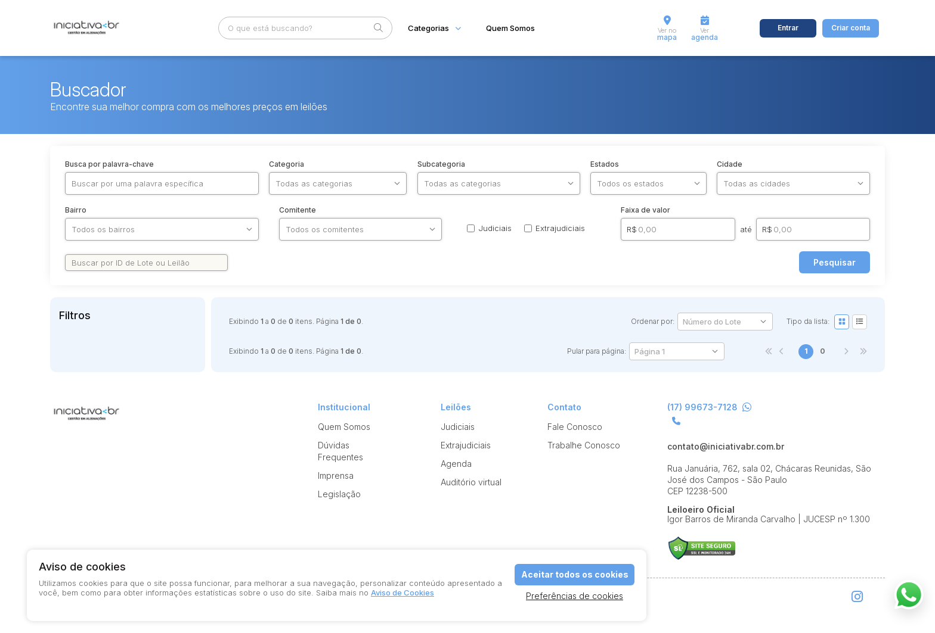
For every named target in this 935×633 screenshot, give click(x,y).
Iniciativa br (85, 28)
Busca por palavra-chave (109, 164)
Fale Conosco (574, 427)
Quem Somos (510, 28)
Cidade (729, 164)
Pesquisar (834, 262)
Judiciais (458, 427)
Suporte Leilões (701, 548)
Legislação (339, 494)
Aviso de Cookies (402, 592)
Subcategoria (441, 164)
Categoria (286, 164)
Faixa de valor (645, 210)
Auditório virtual (471, 482)
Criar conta (850, 27)
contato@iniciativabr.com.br (725, 446)
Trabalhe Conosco (583, 445)
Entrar (788, 27)
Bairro (75, 210)
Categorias (428, 28)
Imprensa (336, 475)
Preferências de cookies (574, 596)
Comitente (297, 210)
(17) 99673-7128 (709, 408)
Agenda (456, 464)
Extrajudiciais (466, 445)
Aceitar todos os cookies (575, 574)
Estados (604, 164)
